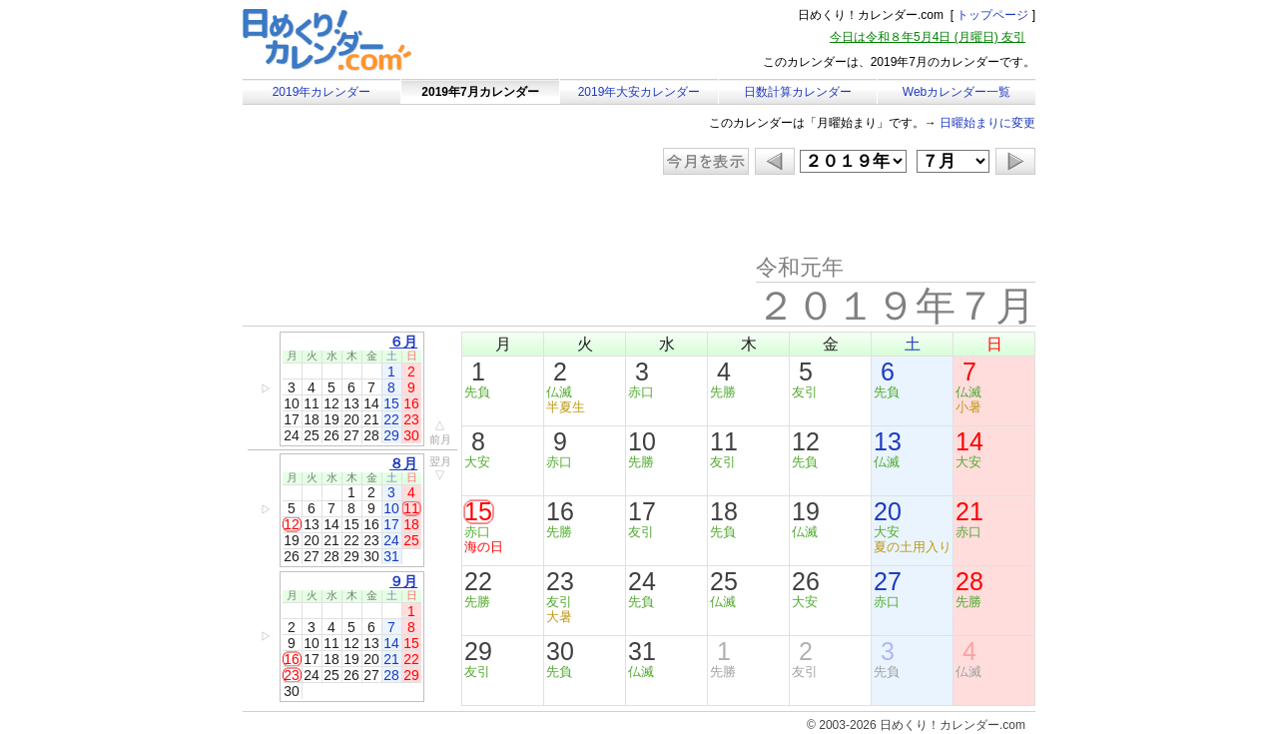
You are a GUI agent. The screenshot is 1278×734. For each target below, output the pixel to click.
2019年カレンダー (322, 92)
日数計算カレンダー (798, 92)
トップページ (992, 15)
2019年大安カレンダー (639, 92)
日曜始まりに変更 (987, 123)
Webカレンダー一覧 (956, 92)
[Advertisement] (411, 215)
